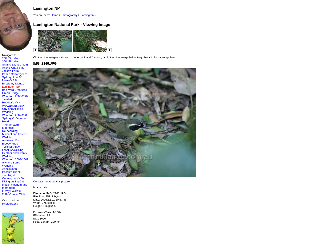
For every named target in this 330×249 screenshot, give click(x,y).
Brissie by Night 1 (13, 83)
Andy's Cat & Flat (13, 67)
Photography (10, 203)
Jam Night (8, 175)
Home (54, 15)
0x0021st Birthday (13, 105)
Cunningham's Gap (14, 178)
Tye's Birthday (11, 146)
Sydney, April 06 (12, 77)
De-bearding (9, 131)
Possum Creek (11, 172)
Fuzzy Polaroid (11, 191)
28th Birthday (10, 58)
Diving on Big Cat (13, 181)
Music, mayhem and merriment (14, 186)
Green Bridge (10, 93)
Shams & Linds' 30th (15, 64)
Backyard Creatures (14, 89)
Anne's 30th (9, 168)
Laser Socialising (12, 149)
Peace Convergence (15, 74)
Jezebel (7, 99)
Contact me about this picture (51, 181)
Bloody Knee (10, 143)
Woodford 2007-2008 (15, 115)
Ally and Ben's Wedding (11, 164)
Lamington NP (89, 15)
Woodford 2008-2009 (15, 159)
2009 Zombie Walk (13, 194)
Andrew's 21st (11, 140)
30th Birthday (10, 61)
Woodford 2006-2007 (15, 96)
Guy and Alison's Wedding (12, 110)
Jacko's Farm (10, 70)
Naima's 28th (10, 80)
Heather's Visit (11, 102)
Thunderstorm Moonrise (11, 126)
